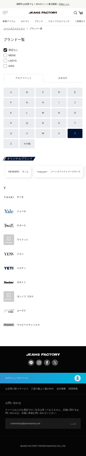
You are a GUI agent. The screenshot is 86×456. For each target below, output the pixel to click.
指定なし (11, 50)
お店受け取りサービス (16, 388)
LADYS (10, 60)
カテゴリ (25, 21)
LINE (31, 362)
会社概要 (61, 388)
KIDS (9, 66)
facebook (47, 362)
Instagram (39, 362)
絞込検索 (75, 12)
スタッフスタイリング (59, 21)
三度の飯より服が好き (42, 388)
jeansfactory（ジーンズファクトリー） (43, 12)
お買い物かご (81, 12)
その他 (27, 143)
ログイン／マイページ (43, 378)
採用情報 (73, 388)
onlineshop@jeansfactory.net (25, 423)
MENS (10, 55)
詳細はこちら (64, 4)
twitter (55, 362)
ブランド (39, 21)
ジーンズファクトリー (14, 28)
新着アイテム (9, 21)
